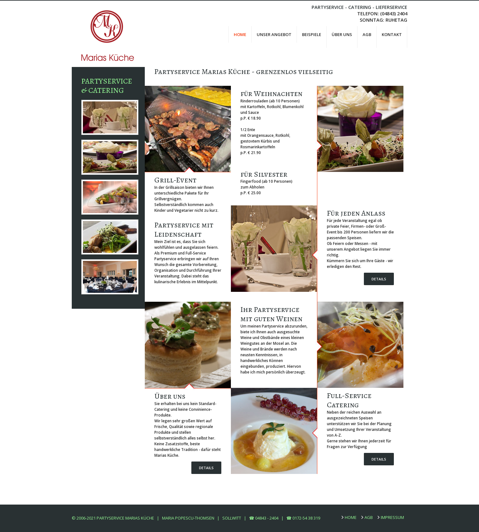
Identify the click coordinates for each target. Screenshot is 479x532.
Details (379, 279)
